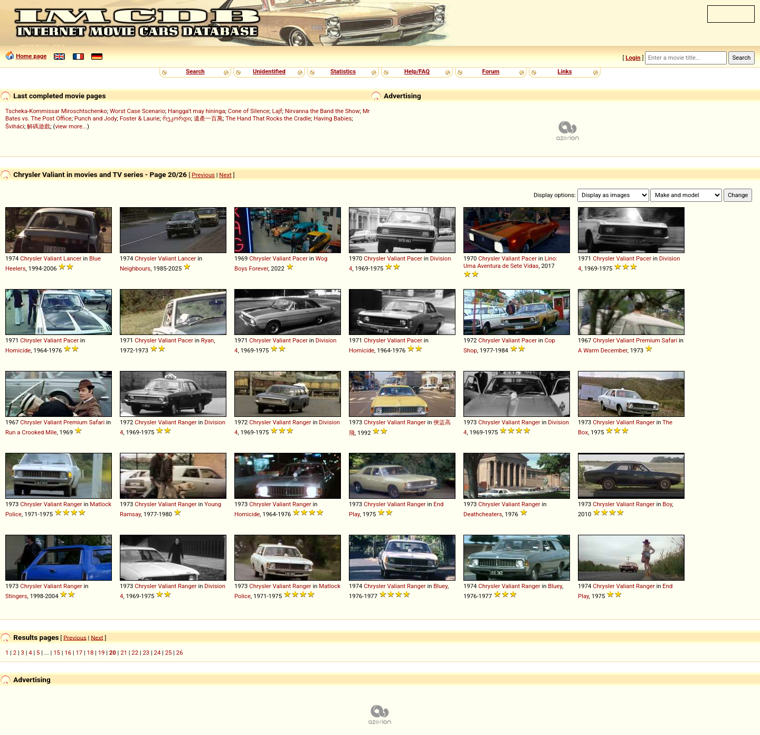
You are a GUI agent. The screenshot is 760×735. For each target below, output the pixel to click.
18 (90, 652)
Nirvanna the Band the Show (322, 111)
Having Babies (333, 118)
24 (157, 652)
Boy (667, 504)
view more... (71, 126)
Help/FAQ (417, 71)
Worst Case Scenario (137, 111)
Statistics (343, 71)
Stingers (16, 596)
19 (101, 652)
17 (78, 652)
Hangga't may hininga (196, 111)
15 (56, 652)
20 (112, 652)
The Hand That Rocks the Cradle (268, 118)
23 (145, 652)
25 (168, 652)
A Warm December (603, 350)
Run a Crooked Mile (31, 432)
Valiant (52, 258)
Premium (648, 340)
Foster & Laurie (140, 118)
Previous (203, 175)
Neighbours (135, 268)
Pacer (300, 258)
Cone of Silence (249, 111)
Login (632, 57)
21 (123, 652)
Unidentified (269, 71)
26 (179, 652)
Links (564, 71)
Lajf (277, 111)
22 (134, 652)
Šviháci (14, 126)
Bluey (440, 586)
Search (195, 71)
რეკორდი (177, 118)
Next (225, 175)
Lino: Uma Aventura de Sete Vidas (510, 262)
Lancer (72, 258)
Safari (670, 340)
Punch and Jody (95, 118)
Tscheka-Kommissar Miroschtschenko (56, 111)
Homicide (18, 350)
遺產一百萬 (208, 118)
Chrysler (31, 258)
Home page (31, 56)
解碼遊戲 (38, 126)
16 (67, 652)
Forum (491, 71)
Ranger (187, 422)
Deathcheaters (482, 514)
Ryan (207, 340)
